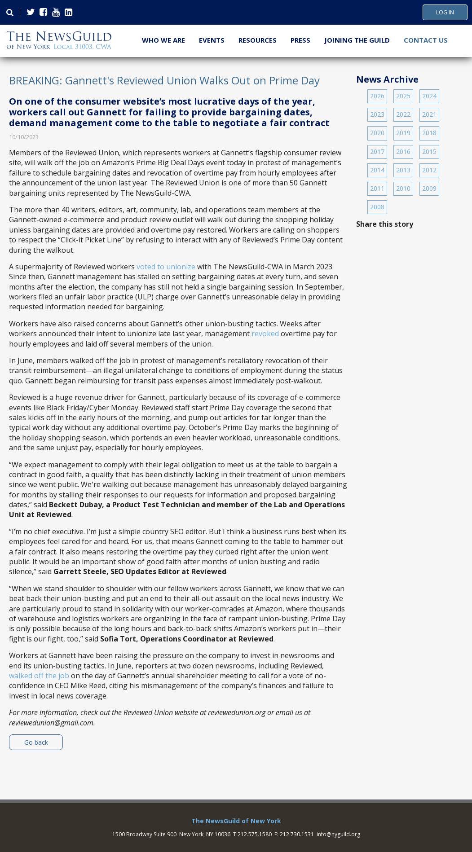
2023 (377, 114)
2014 (377, 170)
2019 (403, 132)
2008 (377, 206)
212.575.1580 (255, 834)
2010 (403, 188)
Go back (36, 742)
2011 (377, 188)
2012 (429, 170)
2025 (403, 96)
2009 (429, 188)
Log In (445, 12)
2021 (429, 114)
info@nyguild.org (338, 834)
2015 (429, 151)
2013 (403, 170)
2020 (377, 132)
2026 (377, 96)
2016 (403, 151)
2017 (377, 151)
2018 (429, 132)
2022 (403, 114)
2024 (429, 96)
